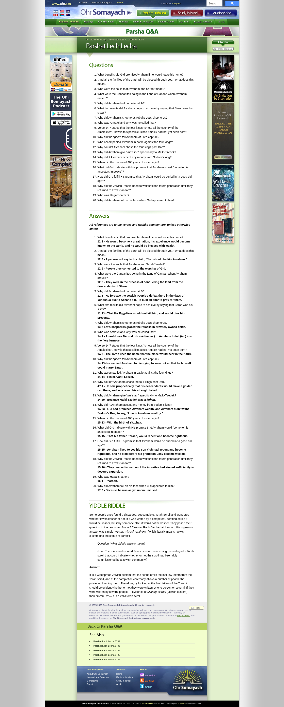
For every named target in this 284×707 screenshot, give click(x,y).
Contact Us (92, 681)
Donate (119, 2)
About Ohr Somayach (101, 2)
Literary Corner (166, 21)
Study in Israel (187, 14)
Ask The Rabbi (106, 21)
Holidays (88, 21)
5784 (107, 650)
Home (119, 674)
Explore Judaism (153, 14)
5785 (107, 655)
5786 (107, 659)
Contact (83, 2)
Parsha (220, 21)
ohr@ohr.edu (183, 615)
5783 (107, 646)
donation (182, 704)
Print (197, 608)
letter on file (147, 704)
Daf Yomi (184, 21)
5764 (107, 641)
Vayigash (176, 3)
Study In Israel (123, 681)
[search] (214, 3)
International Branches (61, 13)
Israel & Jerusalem (143, 21)
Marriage (123, 21)
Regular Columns (69, 21)
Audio (221, 14)
